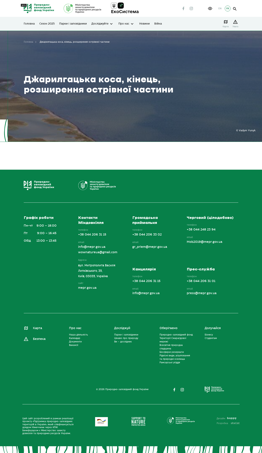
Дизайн (226, 418)
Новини (144, 23)
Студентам (211, 338)
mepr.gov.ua (87, 288)
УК (227, 8)
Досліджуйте (99, 23)
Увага (235, 26)
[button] (210, 8)
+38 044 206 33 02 (147, 234)
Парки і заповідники (73, 23)
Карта (226, 26)
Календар (74, 338)
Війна (158, 23)
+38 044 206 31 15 (92, 234)
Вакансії (73, 345)
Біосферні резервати (172, 352)
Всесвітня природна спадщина (171, 347)
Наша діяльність (78, 334)
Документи (75, 341)
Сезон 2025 (47, 23)
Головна (29, 23)
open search (234, 9)
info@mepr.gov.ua (91, 247)
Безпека (39, 339)
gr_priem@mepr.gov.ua (149, 247)
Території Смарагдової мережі (173, 340)
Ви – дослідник (123, 341)
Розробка (228, 423)
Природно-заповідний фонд (176, 334)
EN (219, 8)
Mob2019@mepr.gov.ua (204, 242)
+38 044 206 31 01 (201, 281)
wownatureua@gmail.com (97, 252)
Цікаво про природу (126, 338)
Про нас (123, 23)
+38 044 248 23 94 (201, 229)
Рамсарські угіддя (170, 362)
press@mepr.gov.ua (201, 293)
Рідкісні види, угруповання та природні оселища (175, 357)
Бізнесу (209, 334)
